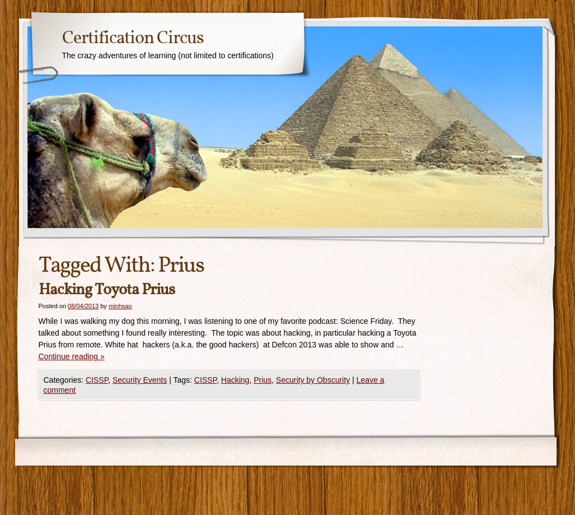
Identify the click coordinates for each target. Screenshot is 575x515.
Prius (263, 379)
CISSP (97, 379)
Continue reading (72, 356)
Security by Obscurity (313, 379)
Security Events (140, 379)
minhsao (120, 306)
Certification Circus (133, 38)
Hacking (235, 379)
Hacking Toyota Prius (107, 290)
